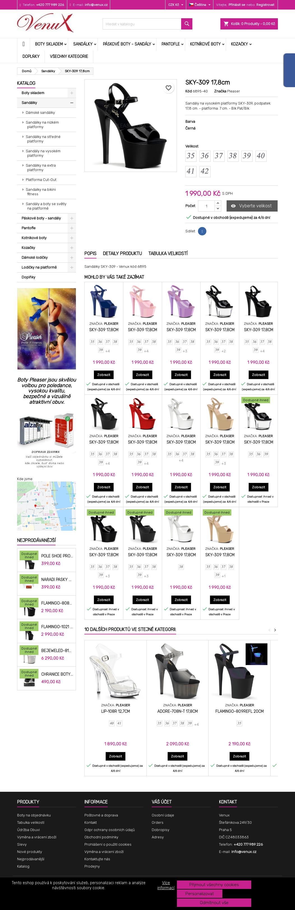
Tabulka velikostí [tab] (167, 253)
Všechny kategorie (69, 56)
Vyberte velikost (251, 206)
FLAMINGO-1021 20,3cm (57, 627)
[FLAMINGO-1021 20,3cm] (29, 626)
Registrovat (265, 5)
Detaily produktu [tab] (122, 253)
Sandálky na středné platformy (43, 139)
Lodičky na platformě (39, 267)
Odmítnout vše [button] (214, 902)
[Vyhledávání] (147, 23)
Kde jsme (25, 479)
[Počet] (206, 206)
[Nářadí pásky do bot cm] (29, 579)
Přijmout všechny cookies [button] (214, 884)
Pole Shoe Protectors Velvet (57, 556)
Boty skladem (49, 44)
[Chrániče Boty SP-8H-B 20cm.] (29, 674)
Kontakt (90, 822)
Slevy (22, 844)
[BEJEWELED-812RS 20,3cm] (29, 650)
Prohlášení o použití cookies (108, 844)
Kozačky (239, 44)
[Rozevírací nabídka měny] (176, 5)
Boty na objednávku (34, 815)
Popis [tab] (90, 253)
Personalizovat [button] (199, 893)
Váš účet (162, 802)
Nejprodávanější (36, 540)
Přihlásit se (237, 5)
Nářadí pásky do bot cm (57, 580)
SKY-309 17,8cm (103, 330)
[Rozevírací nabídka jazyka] (200, 5)
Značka (220, 91)
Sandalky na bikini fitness (41, 191)
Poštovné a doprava (101, 815)
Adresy (158, 837)
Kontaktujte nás (97, 859)
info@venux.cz (96, 5)
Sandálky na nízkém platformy (42, 124)
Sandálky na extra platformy (41, 167)
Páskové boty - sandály (127, 44)
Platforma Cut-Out (41, 180)
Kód (188, 91)
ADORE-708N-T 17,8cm (177, 711)
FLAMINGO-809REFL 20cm (239, 711)
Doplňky (31, 56)
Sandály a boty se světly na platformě (46, 206)
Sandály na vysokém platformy (43, 153)
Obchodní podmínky (101, 837)
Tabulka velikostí (30, 822)
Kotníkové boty (205, 44)
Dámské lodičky (35, 257)
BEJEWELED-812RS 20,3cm (57, 651)
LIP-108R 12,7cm (115, 711)
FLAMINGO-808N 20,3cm (57, 603)
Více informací (165, 885)
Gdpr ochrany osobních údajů (109, 830)
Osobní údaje (163, 815)
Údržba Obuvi (28, 830)
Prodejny (92, 866)
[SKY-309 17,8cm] (258, 400)
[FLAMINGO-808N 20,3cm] (29, 603)
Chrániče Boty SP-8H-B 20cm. (57, 674)
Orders (157, 822)
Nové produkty (29, 852)
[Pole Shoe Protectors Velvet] (29, 556)
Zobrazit (105, 375)
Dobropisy (160, 830)
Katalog (26, 83)
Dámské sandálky (40, 112)
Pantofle (171, 44)
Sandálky (83, 44)
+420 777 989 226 (50, 5)
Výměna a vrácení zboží (36, 837)
